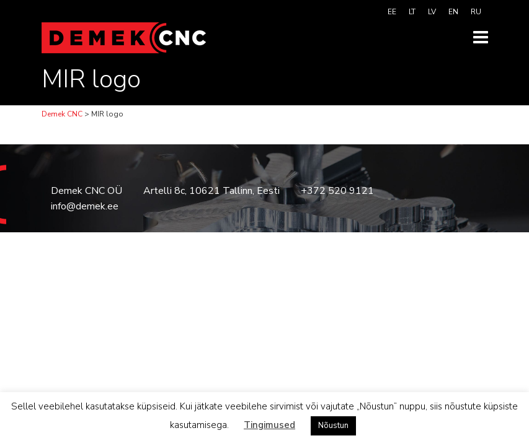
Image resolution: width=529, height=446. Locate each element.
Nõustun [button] (333, 425)
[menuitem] (391, 11)
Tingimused (269, 425)
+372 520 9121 (337, 191)
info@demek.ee (84, 206)
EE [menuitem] (392, 12)
